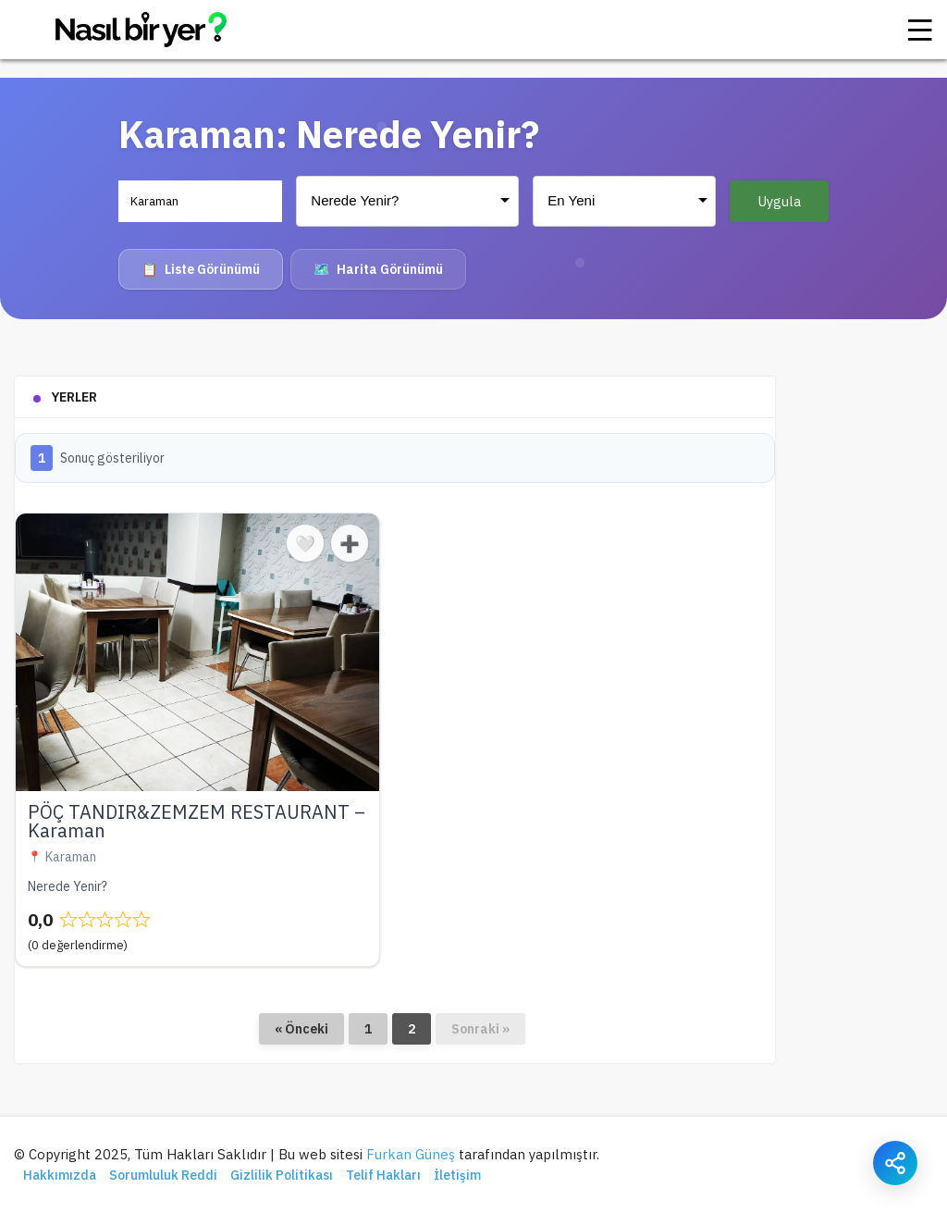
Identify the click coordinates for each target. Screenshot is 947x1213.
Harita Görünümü (378, 269)
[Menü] (920, 29)
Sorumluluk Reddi (163, 1175)
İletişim (457, 1175)
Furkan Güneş (410, 1154)
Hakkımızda (59, 1175)
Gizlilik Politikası (281, 1175)
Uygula (779, 201)
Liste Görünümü (200, 269)
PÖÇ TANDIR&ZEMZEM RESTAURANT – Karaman (196, 821)
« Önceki (301, 1029)
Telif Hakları (383, 1175)
